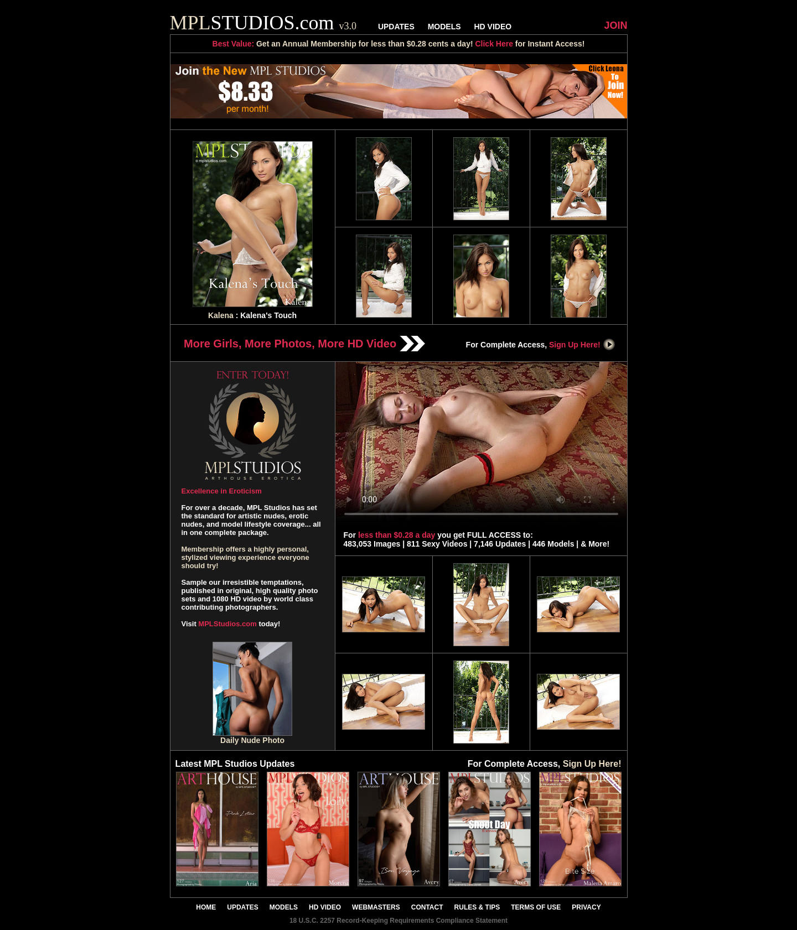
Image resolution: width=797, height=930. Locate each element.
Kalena (221, 315)
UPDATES (396, 26)
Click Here (494, 43)
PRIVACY (586, 907)
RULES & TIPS (477, 907)
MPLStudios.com (227, 624)
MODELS (444, 26)
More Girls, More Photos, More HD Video (304, 343)
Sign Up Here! (582, 344)
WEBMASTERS (376, 907)
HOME (206, 907)
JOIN (615, 25)
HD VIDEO (492, 26)
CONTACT (427, 907)
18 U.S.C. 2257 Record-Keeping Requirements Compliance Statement (398, 920)
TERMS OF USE (536, 907)
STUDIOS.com (263, 23)
